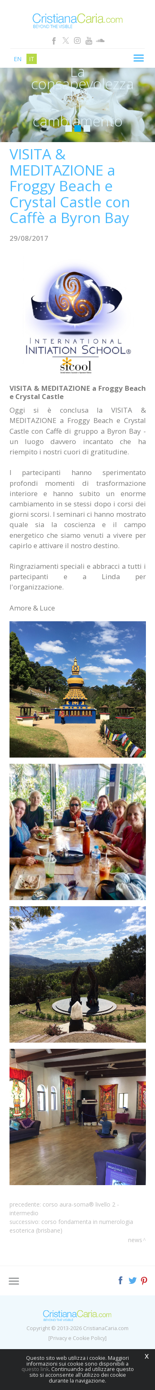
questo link (35, 1369)
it (31, 59)
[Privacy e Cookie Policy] (77, 1338)
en (17, 59)
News (135, 1240)
